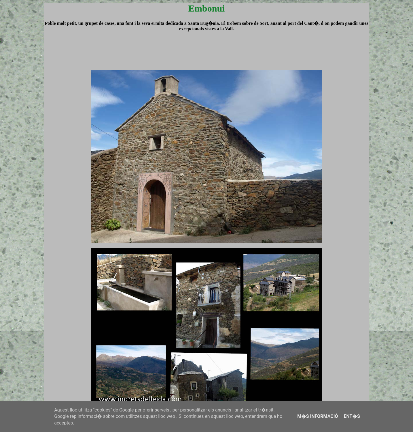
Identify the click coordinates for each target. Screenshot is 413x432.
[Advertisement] (206, 56)
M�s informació (317, 416)
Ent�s (352, 416)
